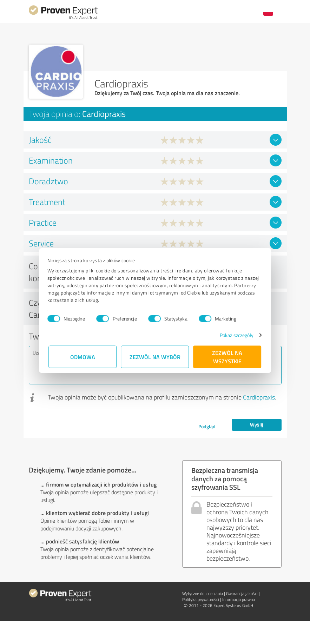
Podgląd (207, 426)
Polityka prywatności (200, 599)
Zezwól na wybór (155, 357)
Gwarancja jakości (242, 593)
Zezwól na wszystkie (227, 357)
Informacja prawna (238, 599)
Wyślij (256, 424)
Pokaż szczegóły (235, 335)
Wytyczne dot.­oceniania (202, 593)
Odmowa (82, 357)
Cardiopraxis (259, 397)
